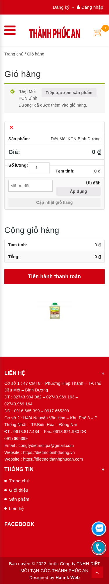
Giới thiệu (18, 490)
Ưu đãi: (93, 183)
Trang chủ (14, 54)
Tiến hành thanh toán (54, 276)
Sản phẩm (19, 499)
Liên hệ (16, 508)
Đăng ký (61, 7)
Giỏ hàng (22, 74)
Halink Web (68, 577)
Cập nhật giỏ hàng (54, 202)
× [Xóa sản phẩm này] (11, 127)
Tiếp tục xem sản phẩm (69, 92)
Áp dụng (78, 191)
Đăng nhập (90, 7)
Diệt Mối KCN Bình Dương (76, 138)
